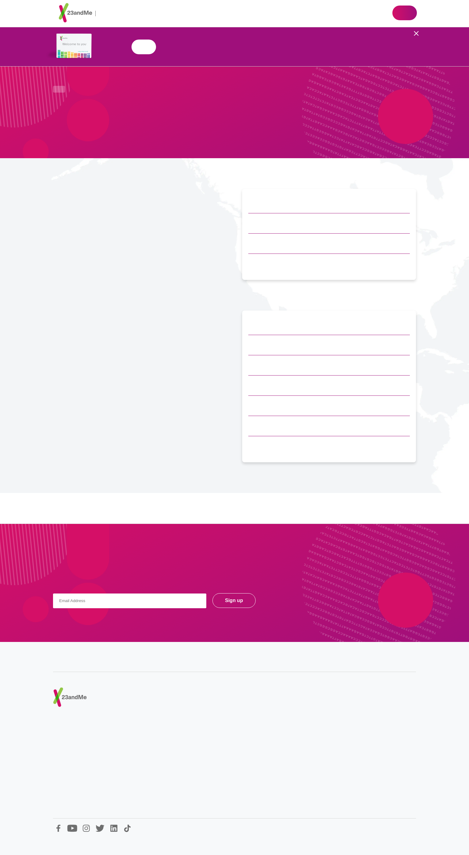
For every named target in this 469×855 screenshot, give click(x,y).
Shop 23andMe (144, 47)
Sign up (234, 600)
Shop (404, 13)
